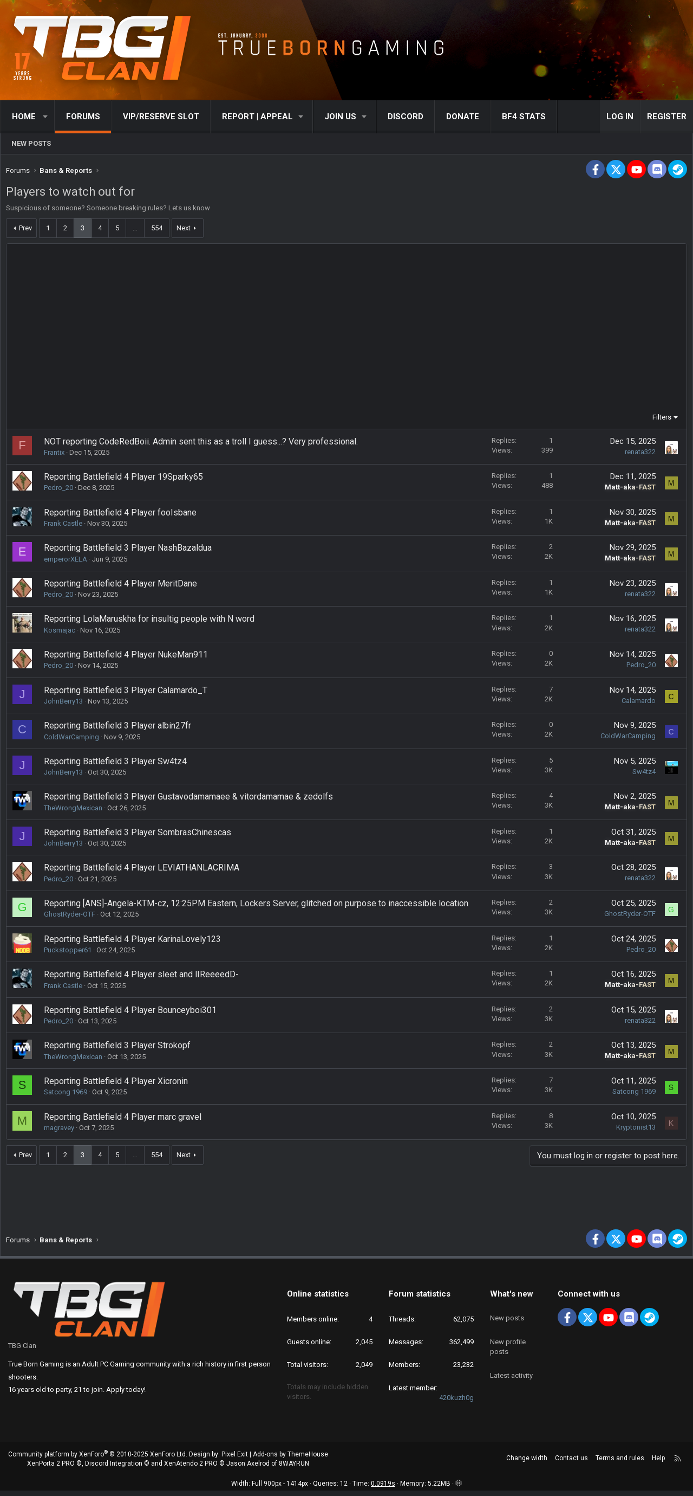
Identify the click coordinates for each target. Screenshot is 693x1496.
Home (24, 116)
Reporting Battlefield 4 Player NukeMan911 (129, 657)
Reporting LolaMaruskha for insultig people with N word (152, 621)
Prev (28, 231)
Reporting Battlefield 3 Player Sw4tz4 (118, 764)
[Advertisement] (346, 333)
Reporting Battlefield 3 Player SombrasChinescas (140, 835)
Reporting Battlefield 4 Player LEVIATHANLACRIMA (144, 870)
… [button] (137, 231)
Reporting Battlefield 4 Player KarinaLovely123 (135, 942)
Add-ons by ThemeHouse (290, 1459)
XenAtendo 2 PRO (191, 1469)
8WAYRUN (294, 1469)
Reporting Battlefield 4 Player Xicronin (119, 1084)
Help (658, 1463)
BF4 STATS (524, 116)
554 (159, 231)
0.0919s (383, 1489)
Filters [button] (659, 420)
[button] (45, 116)
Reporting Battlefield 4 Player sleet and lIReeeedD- (144, 977)
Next (186, 231)
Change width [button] (526, 1463)
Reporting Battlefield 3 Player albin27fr (120, 728)
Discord (405, 116)
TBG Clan (22, 1351)
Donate (462, 116)
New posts (31, 143)
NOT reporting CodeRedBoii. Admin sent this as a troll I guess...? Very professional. (204, 444)
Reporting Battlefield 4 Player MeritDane (123, 586)
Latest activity (511, 1367)
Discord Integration (113, 1469)
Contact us (571, 1463)
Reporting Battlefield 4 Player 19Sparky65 (126, 479)
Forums (83, 116)
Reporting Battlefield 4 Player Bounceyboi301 (133, 1013)
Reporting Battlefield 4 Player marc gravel (125, 1119)
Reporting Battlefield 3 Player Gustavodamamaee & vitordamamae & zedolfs (191, 799)
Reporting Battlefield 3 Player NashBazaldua (130, 550)
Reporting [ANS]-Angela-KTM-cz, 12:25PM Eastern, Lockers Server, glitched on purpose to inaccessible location (259, 906)
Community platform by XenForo (97, 1459)
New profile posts (508, 1342)
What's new (511, 1299)
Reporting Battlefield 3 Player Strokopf (120, 1048)
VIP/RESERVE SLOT (161, 116)
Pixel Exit (234, 1459)
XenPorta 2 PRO (51, 1469)
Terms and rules (620, 1463)
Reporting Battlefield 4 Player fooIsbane (123, 515)
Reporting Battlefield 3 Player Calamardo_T (128, 693)
